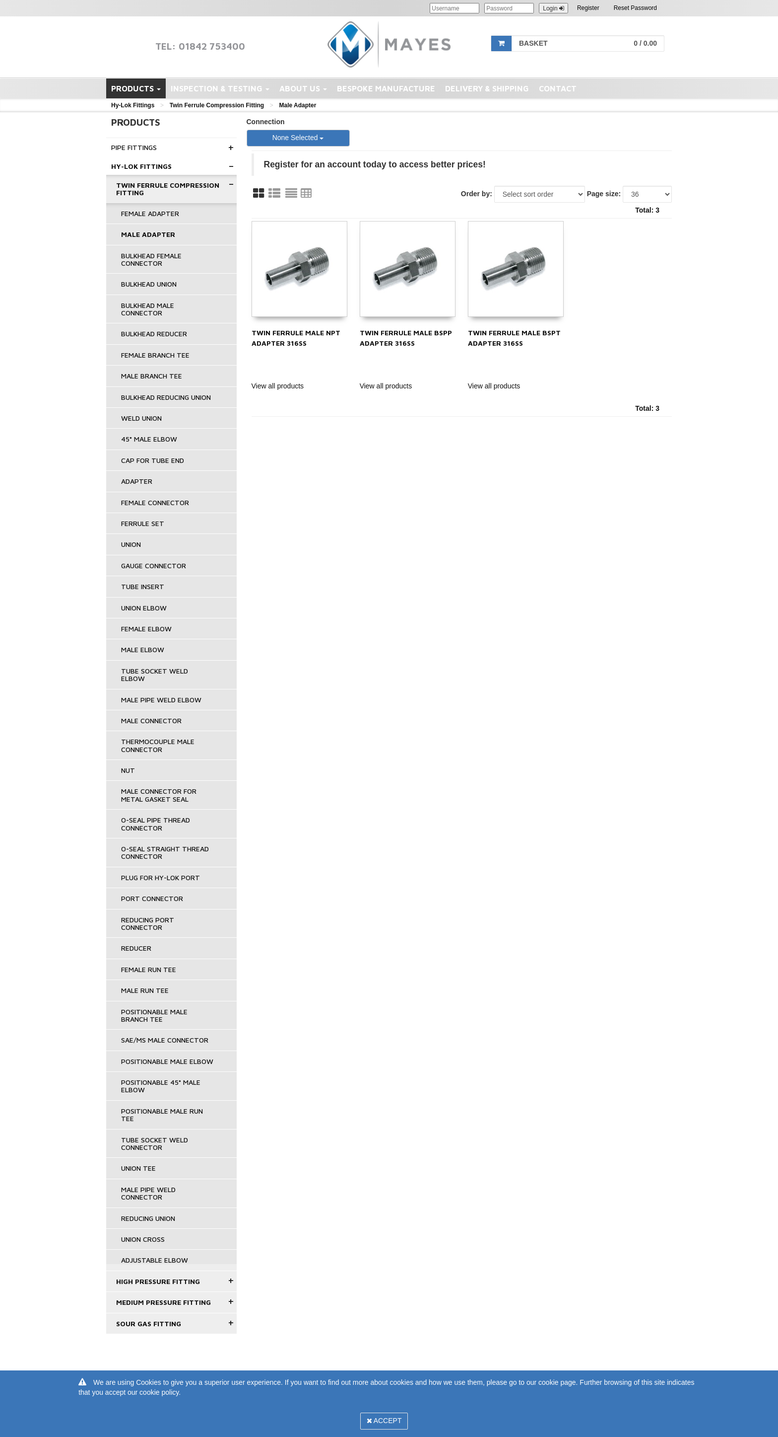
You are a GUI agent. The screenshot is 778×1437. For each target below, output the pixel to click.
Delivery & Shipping (487, 88)
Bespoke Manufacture (386, 88)
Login (553, 8)
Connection (266, 122)
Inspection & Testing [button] (220, 88)
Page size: (604, 194)
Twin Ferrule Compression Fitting (217, 105)
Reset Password (635, 7)
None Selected (298, 138)
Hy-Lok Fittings (132, 105)
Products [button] (136, 88)
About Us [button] (303, 88)
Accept (384, 1421)
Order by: (476, 194)
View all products (278, 386)
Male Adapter (298, 105)
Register (588, 7)
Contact (558, 88)
